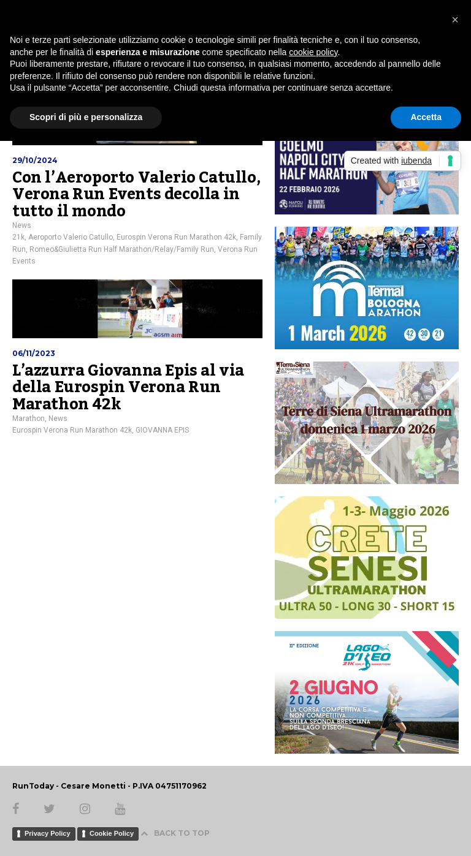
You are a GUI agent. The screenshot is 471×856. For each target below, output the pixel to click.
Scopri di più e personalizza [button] (85, 117)
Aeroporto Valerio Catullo (70, 237)
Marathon (28, 418)
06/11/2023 (33, 353)
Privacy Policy (48, 833)
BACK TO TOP (175, 833)
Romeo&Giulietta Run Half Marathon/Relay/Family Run (121, 249)
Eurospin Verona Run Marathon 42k (176, 237)
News (21, 225)
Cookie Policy (112, 833)
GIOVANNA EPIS (162, 430)
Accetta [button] (426, 117)
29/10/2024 (35, 160)
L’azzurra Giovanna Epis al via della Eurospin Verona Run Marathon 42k (128, 387)
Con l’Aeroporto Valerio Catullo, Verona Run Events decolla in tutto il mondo (136, 194)
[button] (455, 19)
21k (18, 237)
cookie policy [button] (313, 52)
